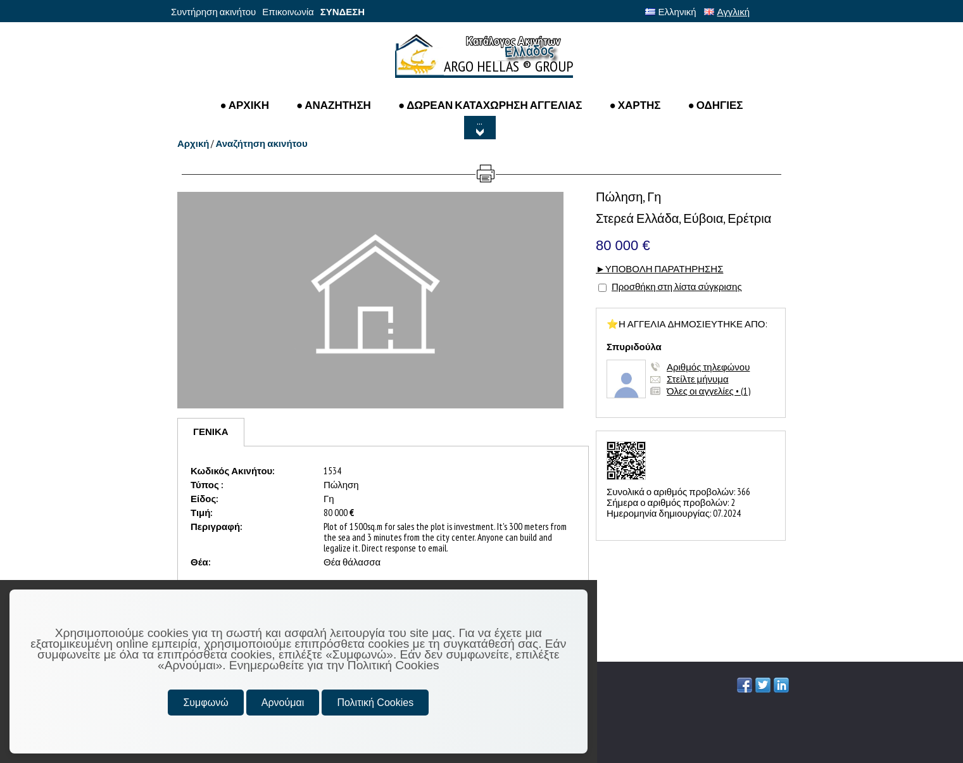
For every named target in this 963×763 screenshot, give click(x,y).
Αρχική (193, 143)
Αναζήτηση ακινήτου (261, 143)
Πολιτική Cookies (375, 702)
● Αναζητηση (333, 105)
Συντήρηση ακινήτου (213, 12)
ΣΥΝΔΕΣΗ (342, 12)
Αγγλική (727, 12)
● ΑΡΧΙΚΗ (244, 105)
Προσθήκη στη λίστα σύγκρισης (677, 286)
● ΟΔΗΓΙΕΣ (715, 105)
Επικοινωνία (287, 12)
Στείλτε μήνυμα (698, 379)
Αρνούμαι (282, 702)
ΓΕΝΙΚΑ (211, 432)
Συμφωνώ (205, 702)
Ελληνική (670, 12)
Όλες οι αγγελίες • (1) (708, 391)
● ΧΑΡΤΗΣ (634, 105)
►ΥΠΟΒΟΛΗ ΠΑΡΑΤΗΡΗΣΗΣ (659, 269)
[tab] (210, 432)
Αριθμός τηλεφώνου (708, 367)
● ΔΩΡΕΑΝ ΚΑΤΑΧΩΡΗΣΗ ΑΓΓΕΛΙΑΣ (490, 105)
